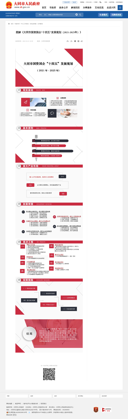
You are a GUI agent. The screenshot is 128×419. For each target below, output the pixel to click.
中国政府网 (66, 2)
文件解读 (40, 23)
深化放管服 (33, 23)
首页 (44, 8)
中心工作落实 (25, 23)
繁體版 (82, 2)
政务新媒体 (119, 2)
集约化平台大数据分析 (31, 403)
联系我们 (43, 403)
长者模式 (103, 15)
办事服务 (87, 8)
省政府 (74, 2)
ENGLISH (89, 2)
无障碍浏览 (116, 15)
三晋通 (95, 2)
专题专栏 (17, 23)
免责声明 (18, 403)
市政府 (52, 8)
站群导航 (111, 2)
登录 (106, 2)
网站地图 (9, 403)
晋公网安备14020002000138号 (16, 412)
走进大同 (111, 8)
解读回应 (75, 8)
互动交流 (99, 8)
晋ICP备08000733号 (45, 410)
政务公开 (63, 8)
